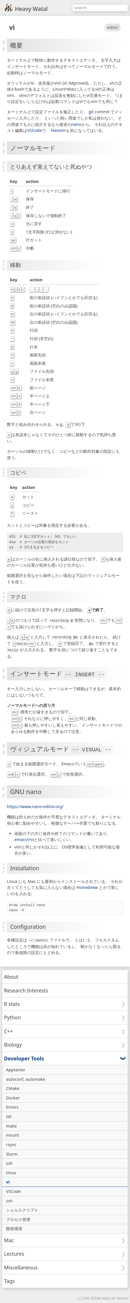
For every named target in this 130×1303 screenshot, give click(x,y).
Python (12, 1016)
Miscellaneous (21, 1265)
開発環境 (14, 1227)
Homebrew (87, 886)
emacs (20, 838)
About (11, 975)
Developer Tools (24, 1056)
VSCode (34, 130)
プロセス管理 (18, 1217)
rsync (11, 1143)
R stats (12, 1002)
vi (12, 27)
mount (12, 1133)
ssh (9, 1161)
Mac (9, 1238)
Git (9, 1114)
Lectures (14, 1252)
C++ (8, 1029)
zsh (9, 1199)
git (91, 111)
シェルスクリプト (22, 1208)
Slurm (12, 1152)
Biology (13, 1043)
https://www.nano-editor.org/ (35, 805)
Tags (9, 1279)
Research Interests (26, 988)
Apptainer (15, 1068)
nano (76, 124)
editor (112, 27)
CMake (12, 1087)
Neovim (58, 130)
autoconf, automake (25, 1077)
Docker (13, 1096)
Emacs (12, 1105)
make (11, 1124)
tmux (11, 1171)
